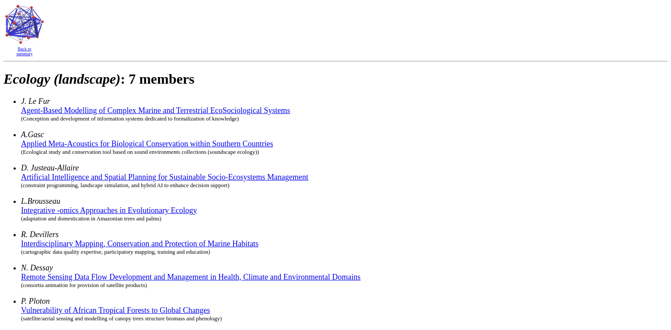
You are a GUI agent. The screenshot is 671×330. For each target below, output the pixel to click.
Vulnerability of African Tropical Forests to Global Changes (115, 310)
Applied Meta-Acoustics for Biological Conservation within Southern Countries (147, 143)
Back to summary (24, 51)
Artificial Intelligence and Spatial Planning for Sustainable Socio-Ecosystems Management (164, 177)
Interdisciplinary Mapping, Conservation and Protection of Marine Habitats (140, 243)
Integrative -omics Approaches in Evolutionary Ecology (109, 210)
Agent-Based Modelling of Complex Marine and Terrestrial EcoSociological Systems (155, 110)
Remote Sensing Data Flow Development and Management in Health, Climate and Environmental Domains (190, 277)
